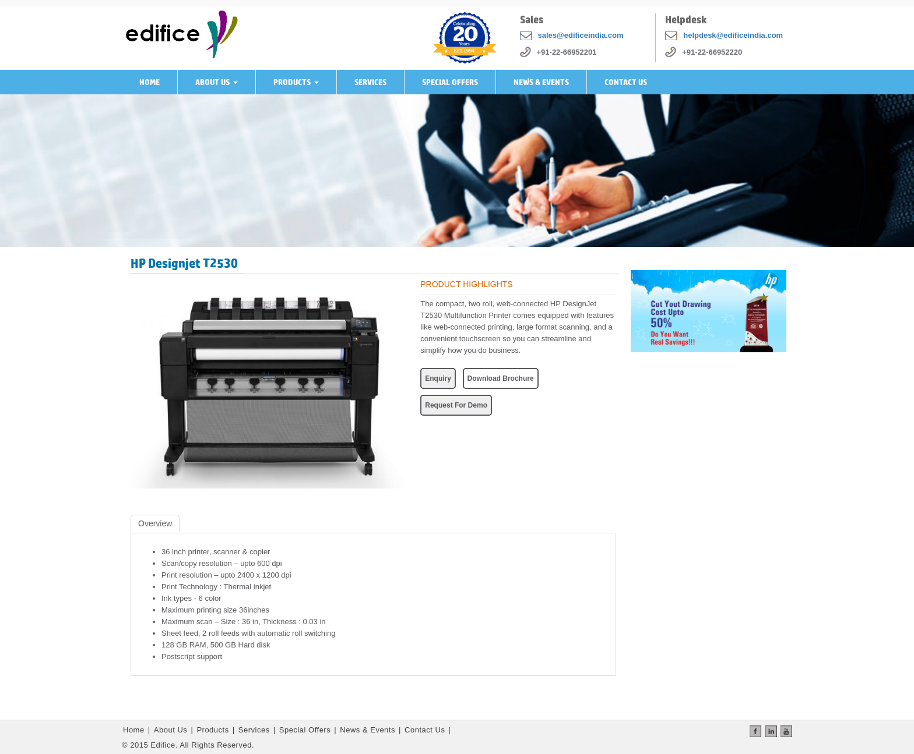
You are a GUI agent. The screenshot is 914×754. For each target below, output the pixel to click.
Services (370, 82)
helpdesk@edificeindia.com (733, 35)
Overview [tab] (155, 523)
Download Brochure (500, 378)
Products (298, 85)
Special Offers (450, 82)
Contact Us (625, 82)
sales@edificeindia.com (581, 35)
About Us (218, 85)
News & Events (541, 82)
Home (149, 82)
